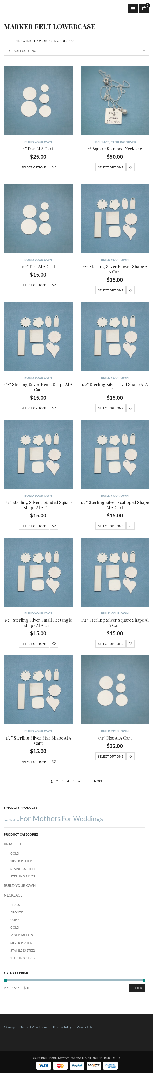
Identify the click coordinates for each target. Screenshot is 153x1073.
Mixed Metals (21, 935)
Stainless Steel (22, 869)
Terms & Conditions (34, 1027)
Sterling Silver (123, 142)
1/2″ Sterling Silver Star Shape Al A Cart (38, 740)
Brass (15, 905)
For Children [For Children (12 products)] (11, 820)
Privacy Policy (62, 1027)
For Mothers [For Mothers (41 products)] (40, 818)
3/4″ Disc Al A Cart (115, 738)
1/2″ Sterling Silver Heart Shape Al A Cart (38, 387)
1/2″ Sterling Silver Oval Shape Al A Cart (115, 387)
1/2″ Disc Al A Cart (38, 266)
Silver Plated (21, 861)
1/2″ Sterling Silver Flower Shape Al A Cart (115, 269)
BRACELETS (14, 844)
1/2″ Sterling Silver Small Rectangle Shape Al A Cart (38, 622)
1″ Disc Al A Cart (38, 148)
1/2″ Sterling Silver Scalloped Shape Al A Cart (115, 504)
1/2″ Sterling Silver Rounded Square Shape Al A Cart (38, 504)
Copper (16, 920)
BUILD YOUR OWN (38, 142)
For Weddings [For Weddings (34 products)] (82, 818)
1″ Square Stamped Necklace (115, 148)
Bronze (16, 912)
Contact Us (84, 1027)
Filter (137, 988)
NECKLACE (101, 142)
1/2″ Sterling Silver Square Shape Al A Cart (115, 622)
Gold (14, 853)
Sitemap (9, 1027)
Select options (34, 167)
